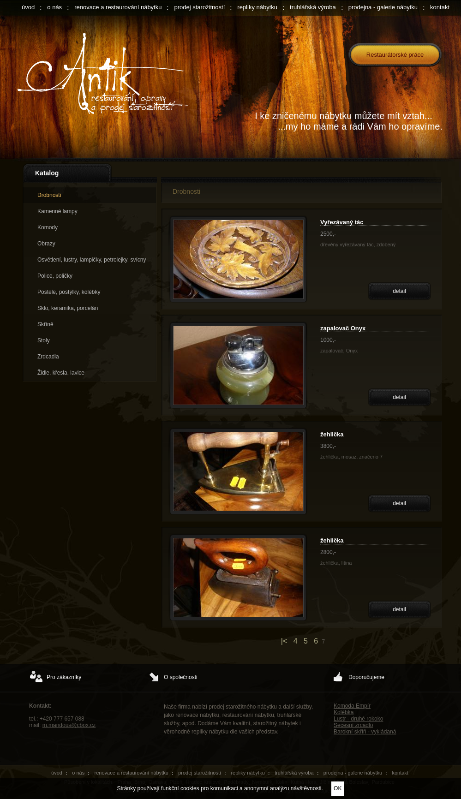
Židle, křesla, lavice (60, 373)
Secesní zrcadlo (353, 725)
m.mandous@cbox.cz (69, 725)
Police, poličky (54, 276)
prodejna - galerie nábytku (383, 7)
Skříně (45, 324)
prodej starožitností (199, 7)
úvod (28, 7)
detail (399, 291)
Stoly (43, 340)
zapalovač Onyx (342, 328)
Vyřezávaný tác (341, 222)
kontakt (439, 7)
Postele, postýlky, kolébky (69, 292)
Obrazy (46, 243)
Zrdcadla (48, 356)
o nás (54, 7)
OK (337, 788)
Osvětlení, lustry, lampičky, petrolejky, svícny (91, 259)
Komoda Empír (352, 706)
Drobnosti (49, 195)
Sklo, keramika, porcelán (67, 308)
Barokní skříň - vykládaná (365, 731)
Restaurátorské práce (395, 54)
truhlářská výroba (313, 7)
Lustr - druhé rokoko (358, 719)
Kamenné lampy (57, 211)
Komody (47, 227)
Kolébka (343, 712)
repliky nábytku (257, 7)
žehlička (332, 434)
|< (284, 641)
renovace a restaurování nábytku (118, 7)
